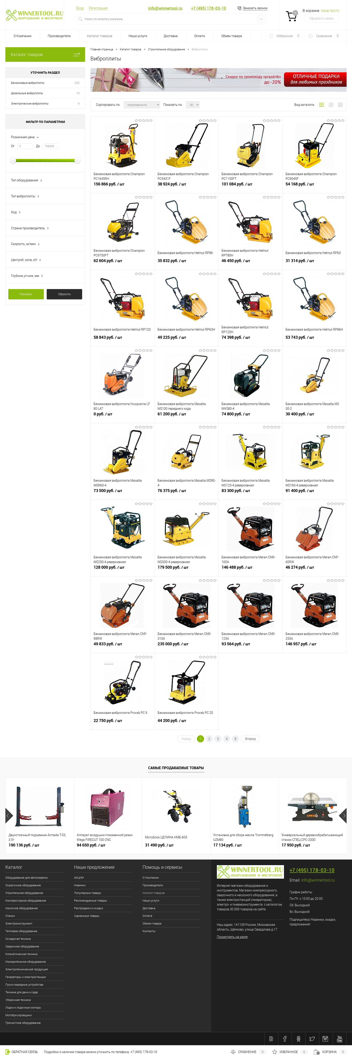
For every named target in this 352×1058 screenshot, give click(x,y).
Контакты (149, 931)
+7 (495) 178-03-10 (208, 8)
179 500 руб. (187, 569)
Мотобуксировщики (18, 1015)
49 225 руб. (187, 339)
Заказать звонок (255, 8)
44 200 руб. (187, 722)
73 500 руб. (123, 492)
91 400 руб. (314, 492)
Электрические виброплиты (29, 103)
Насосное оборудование (21, 908)
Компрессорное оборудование (25, 900)
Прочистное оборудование (23, 1023)
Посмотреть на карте (232, 937)
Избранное (290, 1052)
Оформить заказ (321, 18)
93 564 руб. (250, 645)
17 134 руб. (227, 845)
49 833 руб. (123, 645)
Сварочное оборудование (22, 946)
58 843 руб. (123, 339)
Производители (59, 36)
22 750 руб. (123, 722)
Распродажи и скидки (88, 908)
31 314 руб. (314, 262)
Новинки (80, 885)
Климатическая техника (21, 954)
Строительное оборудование (24, 893)
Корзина (330, 1052)
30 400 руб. (314, 416)
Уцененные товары (86, 916)
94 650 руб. (91, 845)
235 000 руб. (187, 645)
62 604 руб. (123, 262)
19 (77, 93)
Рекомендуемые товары (90, 900)
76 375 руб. (187, 492)
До (38, 146)
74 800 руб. (250, 416)
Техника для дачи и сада (21, 992)
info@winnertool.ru (165, 8)
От (13, 146)
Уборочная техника (18, 1000)
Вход (80, 8)
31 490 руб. (159, 845)
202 (77, 83)
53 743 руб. (314, 339)
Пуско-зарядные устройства (24, 984)
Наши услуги (138, 36)
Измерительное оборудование (25, 961)
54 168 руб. (314, 186)
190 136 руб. (24, 845)
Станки (10, 916)
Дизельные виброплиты (27, 93)
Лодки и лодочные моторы (23, 1007)
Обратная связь (21, 1052)
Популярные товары (87, 893)
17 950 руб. (296, 845)
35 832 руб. (187, 262)
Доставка (171, 36)
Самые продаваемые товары (176, 767)
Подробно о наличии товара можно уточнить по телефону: (87, 1052)
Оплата (199, 36)
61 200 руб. (187, 416)
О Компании (22, 36)
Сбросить (64, 294)
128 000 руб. (123, 569)
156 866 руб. (123, 186)
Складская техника (18, 938)
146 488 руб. (250, 569)
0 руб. (123, 416)
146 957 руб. (314, 645)
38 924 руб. (187, 186)
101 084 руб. (250, 186)
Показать (26, 294)
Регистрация (98, 8)
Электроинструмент (18, 923)
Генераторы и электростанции (25, 977)
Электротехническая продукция (26, 969)
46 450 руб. (250, 262)
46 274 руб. (314, 569)
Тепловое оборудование (21, 931)
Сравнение (248, 1052)
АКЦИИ (79, 877)
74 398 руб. (250, 339)
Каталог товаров (99, 36)
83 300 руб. (250, 492)
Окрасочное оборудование (23, 885)
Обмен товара (231, 36)
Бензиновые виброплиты (27, 83)
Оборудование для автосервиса (26, 877)
